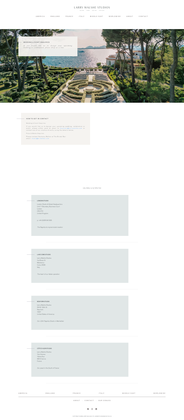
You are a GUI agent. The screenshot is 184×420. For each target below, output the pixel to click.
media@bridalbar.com (40, 138)
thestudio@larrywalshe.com (71, 128)
